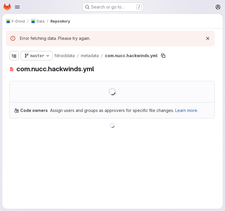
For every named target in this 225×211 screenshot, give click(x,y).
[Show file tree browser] (14, 55)
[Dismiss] (207, 38)
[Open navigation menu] (17, 7)
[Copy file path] (163, 55)
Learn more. (186, 110)
